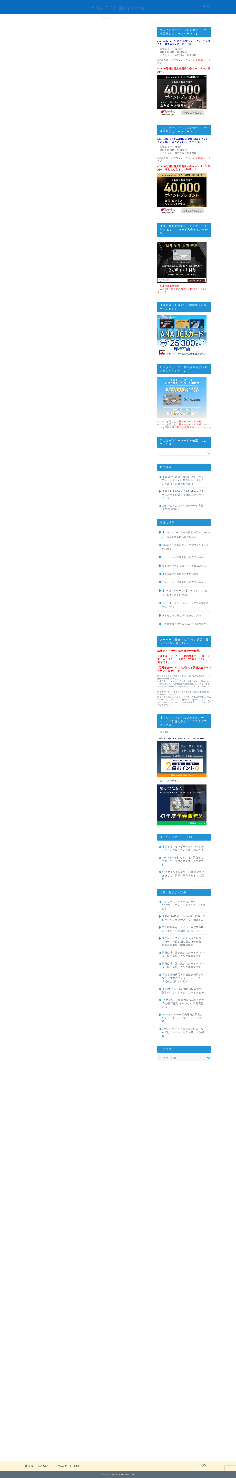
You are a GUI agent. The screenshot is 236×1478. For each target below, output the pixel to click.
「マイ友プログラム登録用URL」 (118, 1093)
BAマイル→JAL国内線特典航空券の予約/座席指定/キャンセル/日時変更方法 (183, 1003)
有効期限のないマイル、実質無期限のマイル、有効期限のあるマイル (183, 929)
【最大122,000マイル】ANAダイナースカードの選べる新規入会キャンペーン (183, 494)
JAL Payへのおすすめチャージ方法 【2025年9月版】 (183, 507)
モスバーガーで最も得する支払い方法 (183, 582)
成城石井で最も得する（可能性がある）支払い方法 (185, 547)
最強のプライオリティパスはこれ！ (118, 19)
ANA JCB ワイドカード (58, 364)
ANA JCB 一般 (58, 356)
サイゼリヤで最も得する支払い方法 (181, 615)
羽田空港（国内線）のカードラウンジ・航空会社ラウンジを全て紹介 (183, 965)
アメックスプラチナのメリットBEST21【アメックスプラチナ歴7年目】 (183, 905)
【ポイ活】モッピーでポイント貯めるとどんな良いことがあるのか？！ (183, 848)
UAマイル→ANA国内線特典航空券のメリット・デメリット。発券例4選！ (182, 1018)
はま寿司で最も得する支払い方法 (180, 574)
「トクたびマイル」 (42, 898)
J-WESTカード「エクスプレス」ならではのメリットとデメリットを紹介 (183, 1032)
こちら (67, 189)
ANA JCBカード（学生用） (46, 321)
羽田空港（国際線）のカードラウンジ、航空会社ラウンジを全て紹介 (183, 954)
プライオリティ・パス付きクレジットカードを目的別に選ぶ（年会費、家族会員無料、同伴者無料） (183, 941)
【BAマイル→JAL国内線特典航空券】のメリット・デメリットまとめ (183, 991)
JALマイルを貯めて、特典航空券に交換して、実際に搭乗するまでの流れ (183, 861)
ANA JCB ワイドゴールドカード (58, 370)
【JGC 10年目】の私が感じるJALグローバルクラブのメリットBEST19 (183, 918)
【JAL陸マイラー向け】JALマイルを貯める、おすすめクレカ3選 (184, 592)
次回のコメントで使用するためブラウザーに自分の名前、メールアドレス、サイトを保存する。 (85, 1424)
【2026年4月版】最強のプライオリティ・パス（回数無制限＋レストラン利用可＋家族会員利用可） (183, 480)
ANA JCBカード (37, 48)
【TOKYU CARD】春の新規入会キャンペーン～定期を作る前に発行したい (186, 534)
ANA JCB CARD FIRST (58, 345)
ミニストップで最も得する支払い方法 (183, 557)
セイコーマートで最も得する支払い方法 (184, 566)
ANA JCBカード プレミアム (58, 385)
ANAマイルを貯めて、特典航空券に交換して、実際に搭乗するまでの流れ (183, 875)
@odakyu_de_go (118, 174)
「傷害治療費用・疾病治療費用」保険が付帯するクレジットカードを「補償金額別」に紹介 (183, 978)
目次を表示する (91, 289)
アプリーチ (116, 814)
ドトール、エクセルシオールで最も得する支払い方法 (185, 605)
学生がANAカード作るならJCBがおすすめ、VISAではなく (74, 692)
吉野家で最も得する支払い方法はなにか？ (185, 624)
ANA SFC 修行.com (118, 6)
